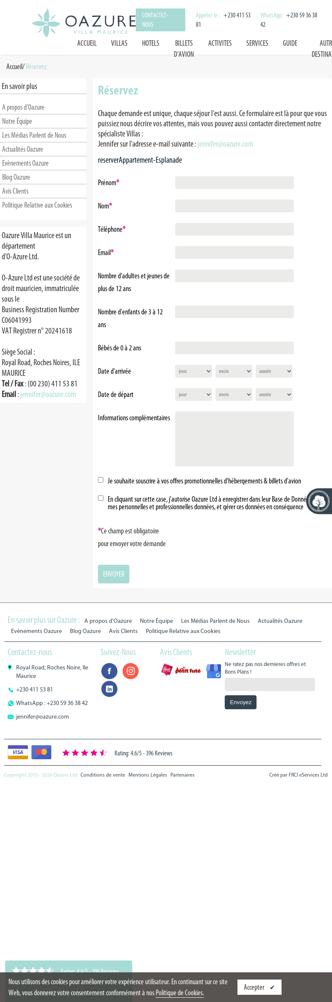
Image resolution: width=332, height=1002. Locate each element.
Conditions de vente (103, 775)
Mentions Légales (147, 775)
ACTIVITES (220, 43)
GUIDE (290, 43)
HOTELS (150, 43)
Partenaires (182, 775)
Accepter (254, 987)
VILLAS (119, 43)
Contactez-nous (155, 19)
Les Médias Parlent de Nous (34, 135)
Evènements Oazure (25, 163)
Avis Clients (15, 191)
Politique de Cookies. (180, 992)
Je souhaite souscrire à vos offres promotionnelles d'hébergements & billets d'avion (204, 481)
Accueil (87, 43)
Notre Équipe (17, 121)
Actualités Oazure (22, 149)
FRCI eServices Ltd (308, 775)
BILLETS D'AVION (184, 49)
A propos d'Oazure (23, 107)
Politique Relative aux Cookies (37, 205)
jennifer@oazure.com (48, 394)
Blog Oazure (16, 177)
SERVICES (257, 43)
